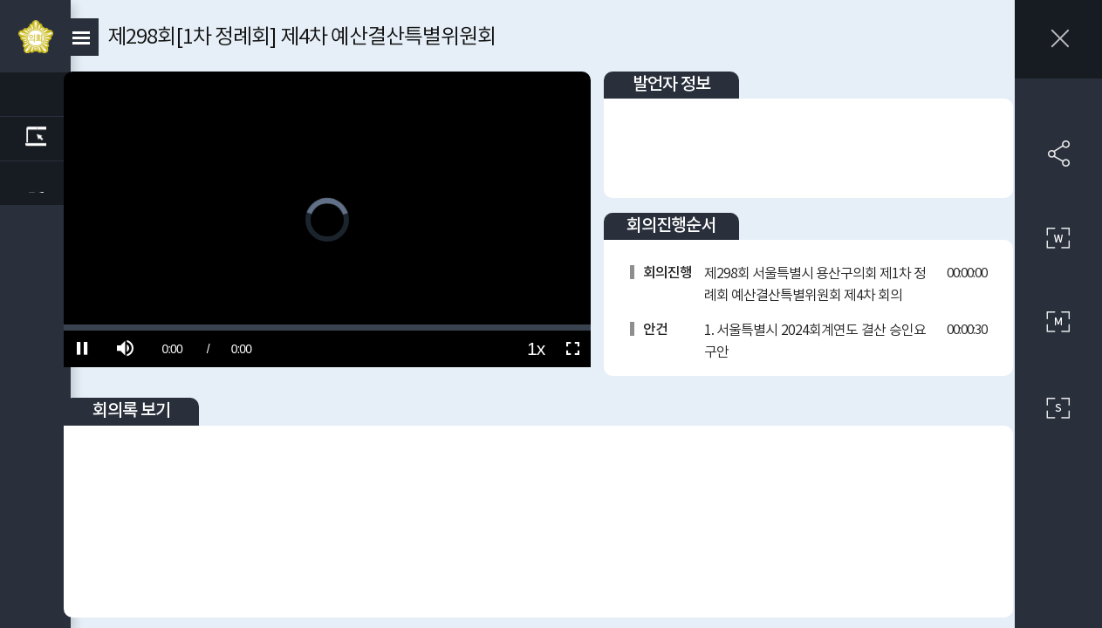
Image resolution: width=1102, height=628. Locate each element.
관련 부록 (39, 183)
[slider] (348, 307)
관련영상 (39, 94)
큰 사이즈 (1058, 238)
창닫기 (1058, 39)
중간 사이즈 (1058, 322)
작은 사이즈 (1058, 408)
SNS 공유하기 (1058, 153)
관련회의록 (39, 138)
